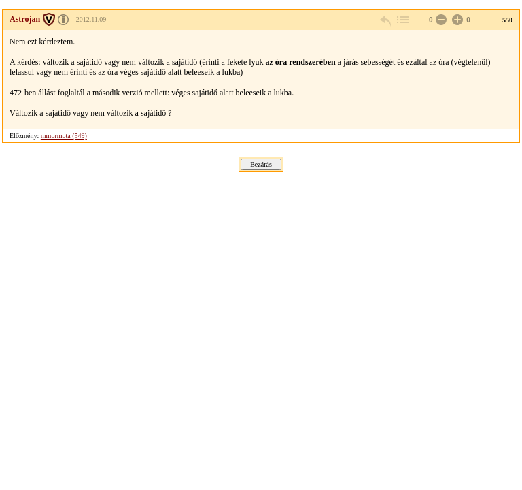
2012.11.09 (91, 19)
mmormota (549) (64, 136)
